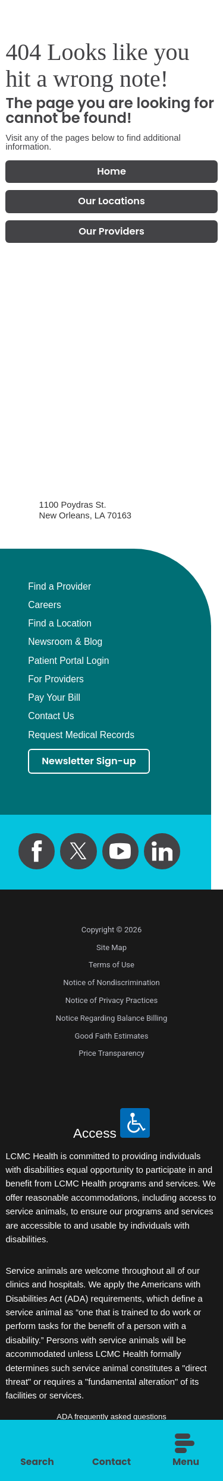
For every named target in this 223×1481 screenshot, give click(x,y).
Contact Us (51, 718)
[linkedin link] (162, 853)
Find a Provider (59, 588)
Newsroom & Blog (65, 643)
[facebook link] (36, 853)
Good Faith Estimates (112, 1037)
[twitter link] (78, 853)
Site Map (111, 949)
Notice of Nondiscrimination (111, 984)
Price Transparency (111, 1055)
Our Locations (111, 202)
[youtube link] (120, 853)
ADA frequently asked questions (111, 1418)
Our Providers (111, 233)
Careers (44, 606)
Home (112, 172)
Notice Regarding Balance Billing (112, 1019)
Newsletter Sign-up (90, 763)
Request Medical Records (81, 736)
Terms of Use (111, 967)
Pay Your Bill (54, 699)
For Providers (56, 680)
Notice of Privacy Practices (111, 1002)
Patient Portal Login (68, 662)
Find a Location (60, 625)
